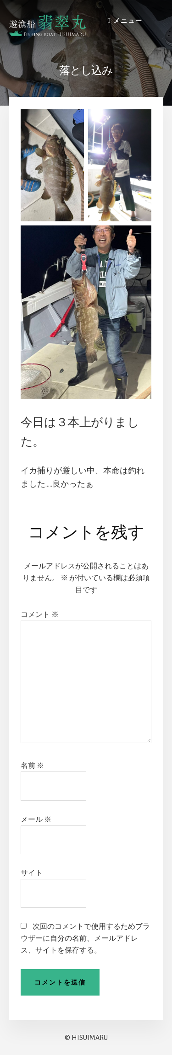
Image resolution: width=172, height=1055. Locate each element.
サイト (32, 873)
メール (36, 819)
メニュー (128, 21)
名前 (32, 765)
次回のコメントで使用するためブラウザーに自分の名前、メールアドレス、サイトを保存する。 (85, 938)
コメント (40, 614)
